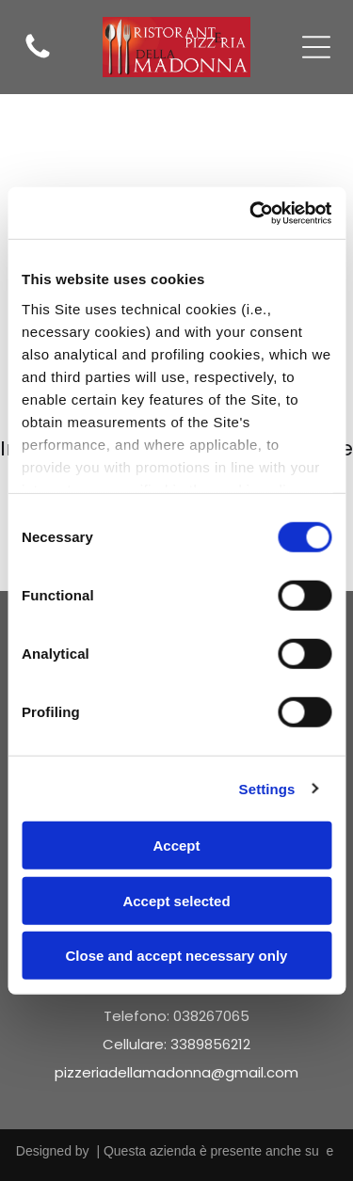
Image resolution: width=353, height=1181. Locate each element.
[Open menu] (316, 47)
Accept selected (176, 900)
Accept (176, 846)
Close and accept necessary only (177, 956)
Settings (267, 788)
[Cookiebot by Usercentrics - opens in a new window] (251, 212)
